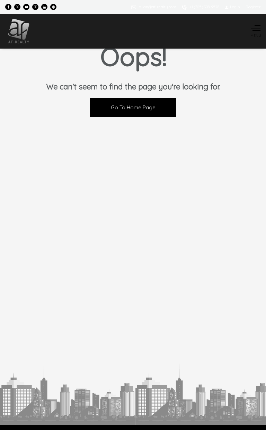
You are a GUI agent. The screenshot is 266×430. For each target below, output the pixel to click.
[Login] (232, 7)
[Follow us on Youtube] (26, 7)
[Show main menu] (255, 31)
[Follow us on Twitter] (17, 7)
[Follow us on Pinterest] (53, 7)
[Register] (253, 7)
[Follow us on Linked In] (44, 7)
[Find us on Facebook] (8, 7)
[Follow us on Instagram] (35, 7)
